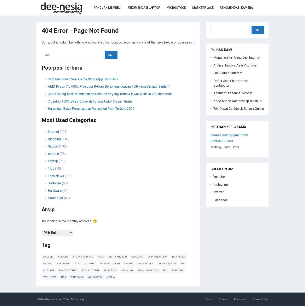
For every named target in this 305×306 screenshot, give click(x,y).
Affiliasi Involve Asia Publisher (235, 65)
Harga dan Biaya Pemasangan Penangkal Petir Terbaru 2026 (91, 109)
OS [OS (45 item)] (182, 263)
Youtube (219, 177)
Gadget (53, 146)
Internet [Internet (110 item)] (90, 263)
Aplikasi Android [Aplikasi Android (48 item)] (83, 256)
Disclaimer (240, 299)
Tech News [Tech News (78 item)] (49, 277)
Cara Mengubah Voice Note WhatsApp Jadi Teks (83, 79)
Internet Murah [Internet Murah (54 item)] (110, 263)
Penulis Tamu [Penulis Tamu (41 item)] (90, 270)
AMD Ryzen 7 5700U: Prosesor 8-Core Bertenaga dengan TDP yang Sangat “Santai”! (109, 86)
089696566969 (222, 141)
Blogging (54, 139)
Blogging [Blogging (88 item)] (137, 256)
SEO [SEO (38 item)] (165, 270)
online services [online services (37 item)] (167, 263)
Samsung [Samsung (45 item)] (127, 270)
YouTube (64, 299)
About (209, 299)
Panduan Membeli (107, 7)
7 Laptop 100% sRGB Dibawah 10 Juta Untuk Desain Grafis (90, 101)
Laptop (53, 161)
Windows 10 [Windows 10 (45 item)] (95, 277)
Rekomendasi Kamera (236, 7)
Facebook (220, 200)
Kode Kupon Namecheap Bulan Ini (237, 101)
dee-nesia (51, 299)
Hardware (55, 191)
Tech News (56, 176)
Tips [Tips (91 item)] (63, 277)
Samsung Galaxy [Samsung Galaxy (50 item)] (147, 270)
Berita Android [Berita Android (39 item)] (117, 256)
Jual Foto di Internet (227, 73)
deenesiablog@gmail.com (229, 135)
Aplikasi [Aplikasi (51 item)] (63, 256)
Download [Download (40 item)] (178, 256)
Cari (258, 30)
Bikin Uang (77, 299)
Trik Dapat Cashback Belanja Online (238, 109)
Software (54, 183)
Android (53, 154)
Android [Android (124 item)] (48, 256)
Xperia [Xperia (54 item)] (111, 277)
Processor (55, 198)
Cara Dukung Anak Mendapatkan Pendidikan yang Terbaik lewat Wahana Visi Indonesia (110, 94)
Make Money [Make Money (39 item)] (145, 263)
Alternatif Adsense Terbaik (232, 93)
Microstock (176, 7)
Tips (51, 169)
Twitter (218, 192)
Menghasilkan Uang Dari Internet (236, 57)
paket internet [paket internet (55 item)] (68, 270)
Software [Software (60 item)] (178, 270)
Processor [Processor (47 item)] (110, 270)
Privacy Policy (261, 299)
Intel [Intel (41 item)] (77, 263)
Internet (53, 132)
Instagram (220, 184)
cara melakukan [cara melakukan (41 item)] (158, 256)
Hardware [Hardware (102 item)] (63, 263)
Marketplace (203, 7)
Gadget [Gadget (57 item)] (47, 263)
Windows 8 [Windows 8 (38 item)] (77, 277)
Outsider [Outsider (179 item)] (48, 270)
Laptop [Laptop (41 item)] (128, 263)
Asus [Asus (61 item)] (101, 256)
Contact (223, 299)
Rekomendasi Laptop (143, 7)
